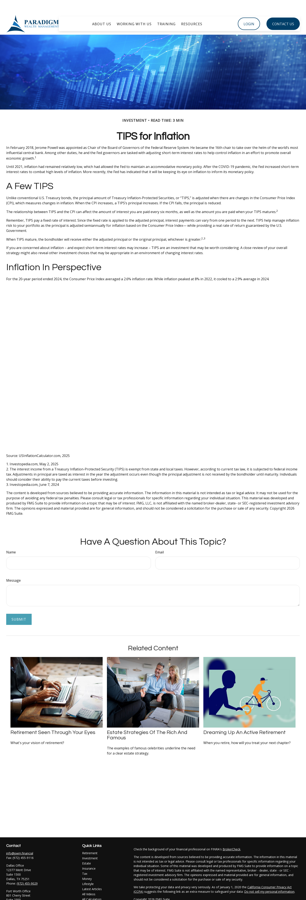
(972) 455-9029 (27, 871)
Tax (84, 861)
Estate (86, 850)
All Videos (88, 881)
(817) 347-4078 (27, 896)
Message (13, 567)
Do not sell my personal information (269, 879)
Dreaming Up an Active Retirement (244, 719)
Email (159, 539)
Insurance (89, 856)
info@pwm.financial (19, 840)
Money (87, 866)
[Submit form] (19, 606)
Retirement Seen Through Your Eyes (52, 719)
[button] (101, 11)
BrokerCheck (231, 836)
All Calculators (92, 886)
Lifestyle (88, 871)
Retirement (90, 840)
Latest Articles (92, 876)
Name (11, 539)
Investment (90, 845)
